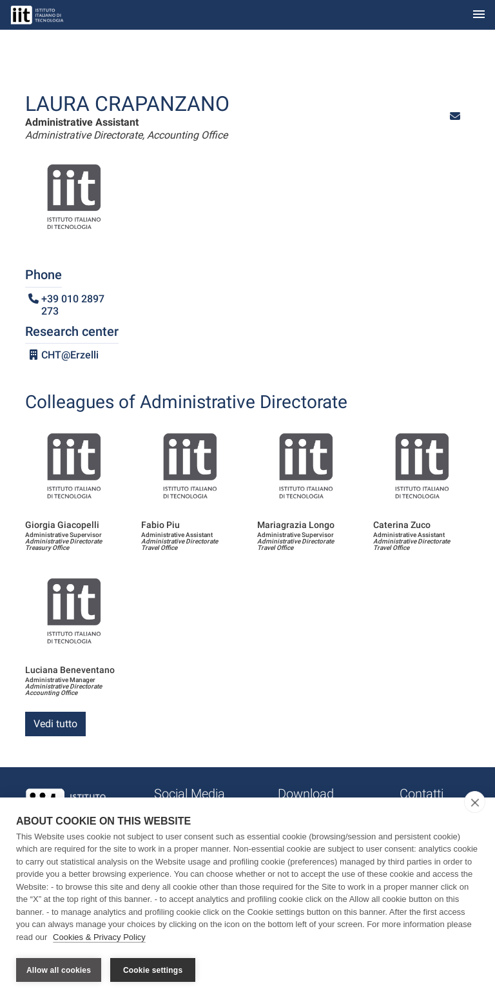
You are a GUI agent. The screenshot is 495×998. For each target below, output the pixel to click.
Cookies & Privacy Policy (99, 939)
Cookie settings (152, 970)
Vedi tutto (55, 724)
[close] (474, 804)
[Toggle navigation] (479, 15)
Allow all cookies (58, 970)
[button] (455, 116)
